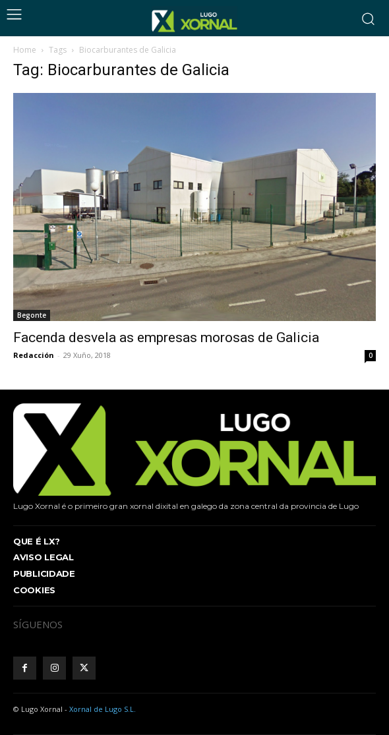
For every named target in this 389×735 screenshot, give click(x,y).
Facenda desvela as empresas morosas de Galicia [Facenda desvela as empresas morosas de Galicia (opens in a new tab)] (166, 337)
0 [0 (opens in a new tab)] (371, 355)
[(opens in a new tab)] (194, 207)
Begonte (31, 315)
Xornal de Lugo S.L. (102, 709)
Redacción (33, 355)
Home (24, 49)
